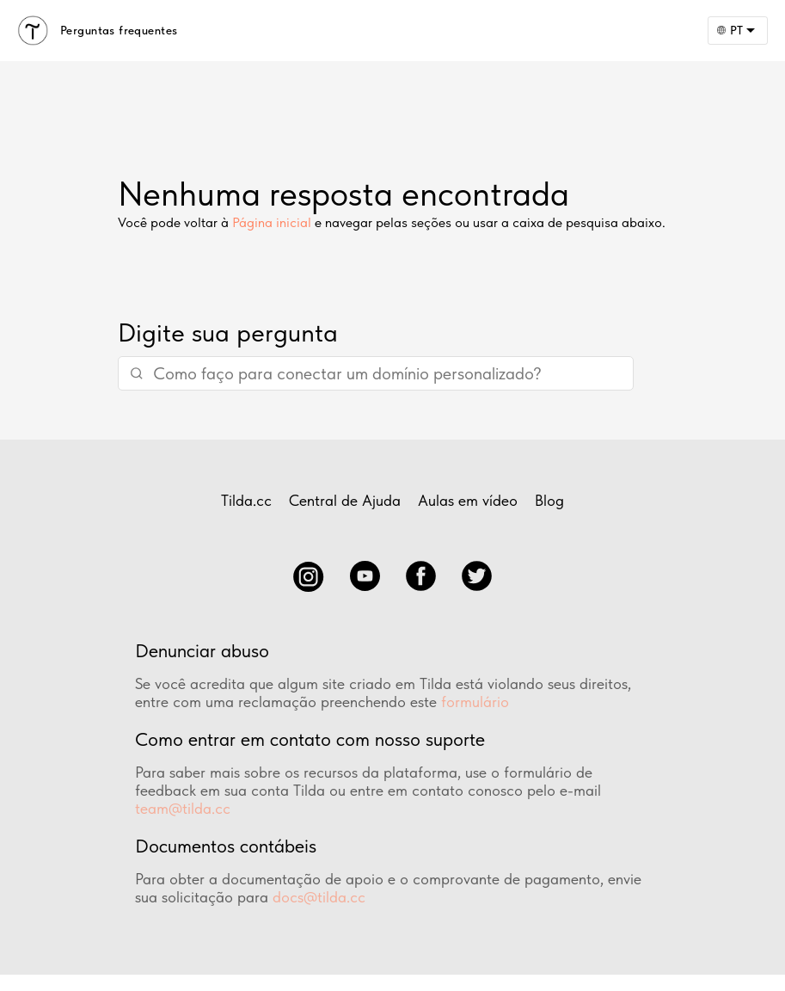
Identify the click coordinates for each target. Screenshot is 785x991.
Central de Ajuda (345, 500)
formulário (475, 701)
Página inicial (271, 222)
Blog (549, 500)
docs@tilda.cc (319, 897)
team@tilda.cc (182, 808)
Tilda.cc (246, 500)
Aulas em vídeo (468, 500)
